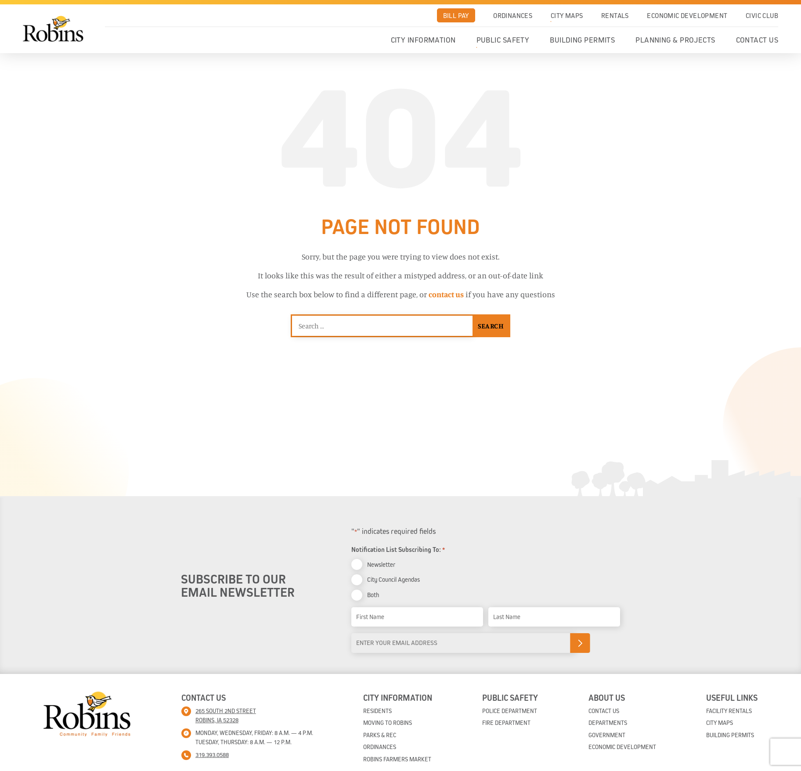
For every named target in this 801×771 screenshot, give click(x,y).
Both (373, 594)
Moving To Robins (387, 722)
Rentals (615, 15)
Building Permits (582, 40)
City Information (423, 40)
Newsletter (381, 564)
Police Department (509, 710)
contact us (446, 294)
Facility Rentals (729, 710)
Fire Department (506, 722)
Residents (377, 710)
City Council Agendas (393, 579)
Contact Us (757, 40)
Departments (607, 722)
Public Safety (503, 40)
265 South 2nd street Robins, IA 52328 (225, 715)
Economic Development (687, 15)
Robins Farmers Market (397, 759)
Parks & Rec (379, 735)
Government (606, 735)
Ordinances (512, 15)
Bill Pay (456, 15)
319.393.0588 (212, 754)
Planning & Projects (675, 40)
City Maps (567, 15)
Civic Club (762, 15)
